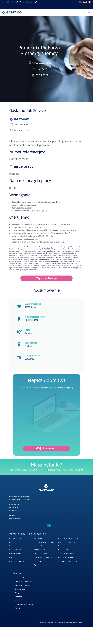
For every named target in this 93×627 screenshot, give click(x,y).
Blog (17, 593)
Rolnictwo (63, 549)
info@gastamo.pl (21, 130)
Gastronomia (15, 546)
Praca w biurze (65, 557)
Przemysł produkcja (68, 538)
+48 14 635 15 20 (14, 515)
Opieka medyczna (42, 565)
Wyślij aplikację (46, 278)
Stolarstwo (63, 546)
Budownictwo (15, 538)
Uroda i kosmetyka (67, 561)
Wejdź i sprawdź (46, 448)
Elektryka (14, 542)
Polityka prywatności (25, 604)
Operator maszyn (42, 553)
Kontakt (19, 600)
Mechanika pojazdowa (45, 542)
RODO (17, 608)
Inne (11, 557)
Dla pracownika (23, 585)
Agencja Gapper (77, 622)
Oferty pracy (21, 589)
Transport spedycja (68, 553)
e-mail (45, 470)
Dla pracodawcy (23, 581)
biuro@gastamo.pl (14, 518)
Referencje (20, 596)
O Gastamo (20, 577)
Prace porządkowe (43, 557)
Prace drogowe (16, 561)
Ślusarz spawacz (66, 542)
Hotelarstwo (15, 549)
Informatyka (15, 553)
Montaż (37, 561)
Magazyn (38, 538)
